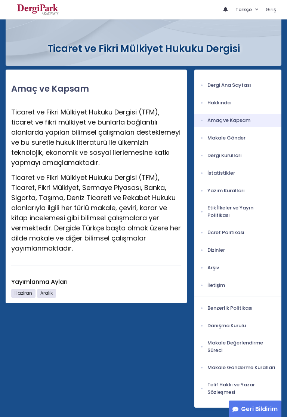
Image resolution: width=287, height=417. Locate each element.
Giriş (271, 9)
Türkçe (244, 9)
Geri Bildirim (259, 409)
